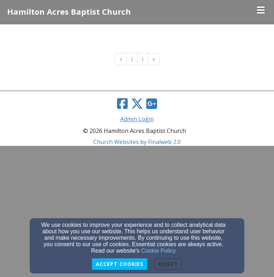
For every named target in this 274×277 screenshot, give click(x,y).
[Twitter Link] (137, 103)
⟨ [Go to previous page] (132, 59)
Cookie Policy (158, 251)
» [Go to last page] (153, 59)
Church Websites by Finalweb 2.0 (137, 142)
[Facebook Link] (122, 103)
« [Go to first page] (120, 59)
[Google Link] (151, 103)
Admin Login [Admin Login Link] (137, 119)
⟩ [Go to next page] (142, 59)
